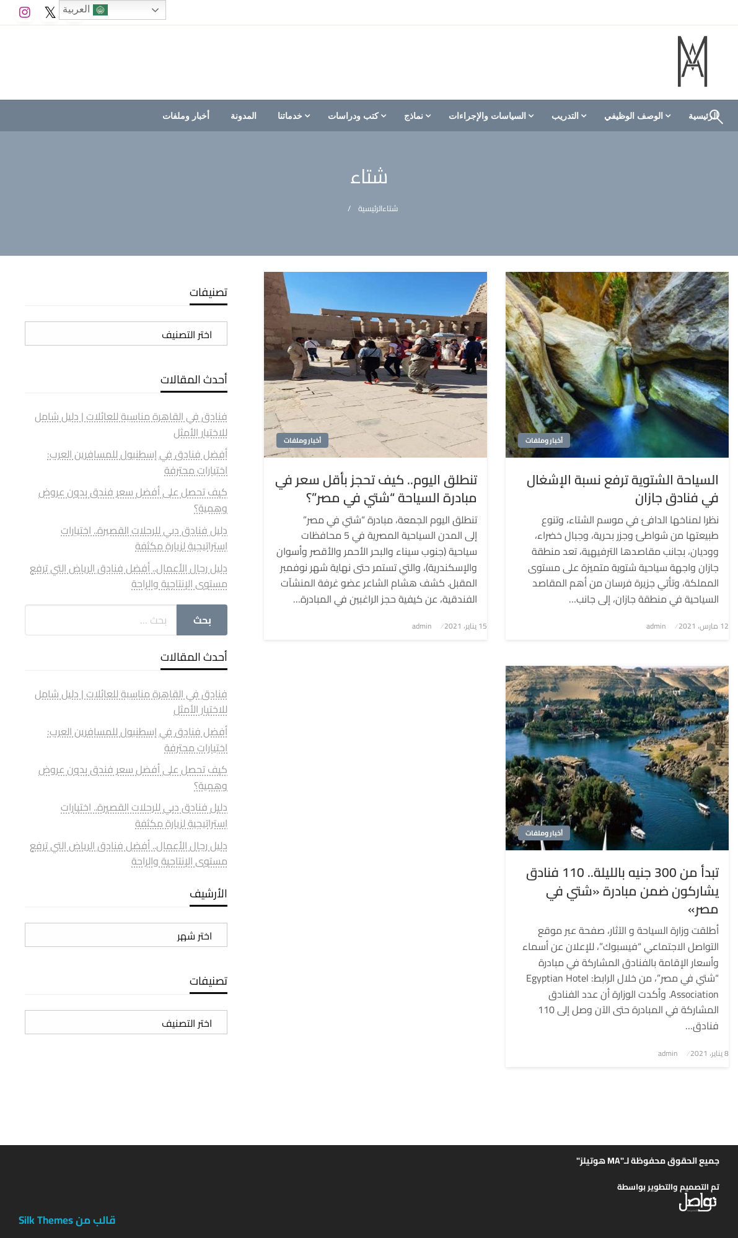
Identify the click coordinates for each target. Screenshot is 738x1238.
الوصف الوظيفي (633, 116)
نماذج (413, 116)
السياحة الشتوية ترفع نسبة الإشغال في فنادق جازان (623, 489)
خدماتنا (290, 116)
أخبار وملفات (185, 116)
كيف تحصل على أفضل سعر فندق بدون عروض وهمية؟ (132, 499)
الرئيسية (370, 208)
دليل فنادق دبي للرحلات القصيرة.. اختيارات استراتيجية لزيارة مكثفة (144, 538)
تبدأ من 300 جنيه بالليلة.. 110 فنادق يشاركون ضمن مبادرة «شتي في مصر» (622, 890)
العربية (85, 9)
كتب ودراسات (353, 116)
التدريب (565, 116)
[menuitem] (636, 115)
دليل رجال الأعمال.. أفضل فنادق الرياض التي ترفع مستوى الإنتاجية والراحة (128, 576)
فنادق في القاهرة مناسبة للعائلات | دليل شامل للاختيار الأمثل (131, 424)
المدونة (244, 116)
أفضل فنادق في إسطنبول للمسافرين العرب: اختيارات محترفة (137, 462)
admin (656, 626)
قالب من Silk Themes (67, 1220)
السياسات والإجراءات (487, 116)
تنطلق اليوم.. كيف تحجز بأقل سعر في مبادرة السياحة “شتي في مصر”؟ (376, 489)
